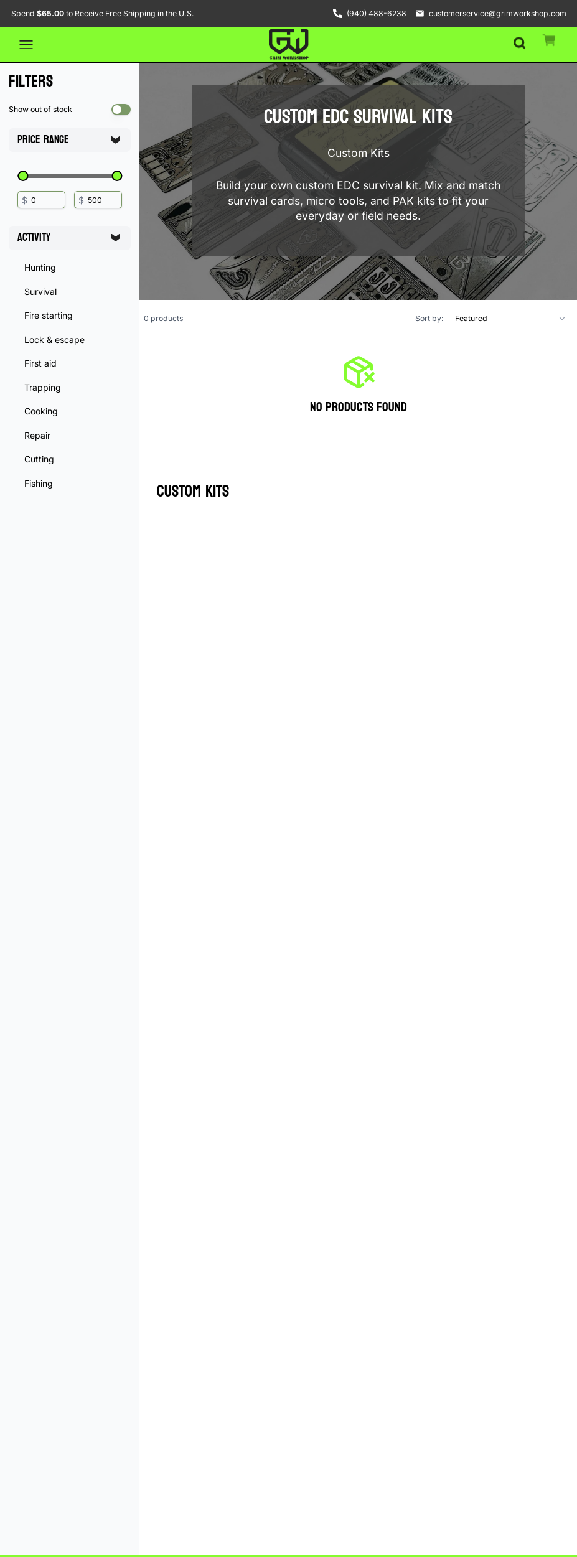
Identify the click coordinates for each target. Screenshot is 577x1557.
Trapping (42, 387)
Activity (69, 237)
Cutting (39, 459)
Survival (40, 291)
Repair (37, 435)
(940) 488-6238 (376, 13)
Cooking (41, 411)
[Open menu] (26, 44)
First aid (40, 363)
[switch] (121, 109)
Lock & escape (54, 339)
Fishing (38, 483)
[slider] (22, 176)
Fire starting (48, 315)
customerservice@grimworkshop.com (497, 13)
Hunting (40, 267)
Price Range (69, 139)
